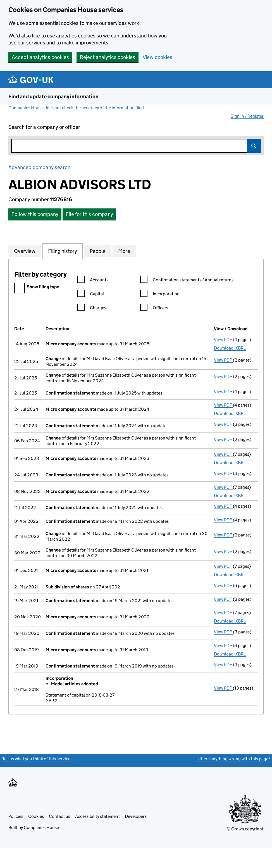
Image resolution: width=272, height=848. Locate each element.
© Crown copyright (245, 829)
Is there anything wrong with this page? (232, 758)
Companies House (41, 827)
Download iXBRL (230, 348)
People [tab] (98, 251)
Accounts (92, 280)
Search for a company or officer (44, 127)
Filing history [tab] (62, 251)
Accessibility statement (97, 816)
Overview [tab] (24, 251)
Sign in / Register (247, 116)
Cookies (36, 816)
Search (254, 146)
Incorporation (160, 294)
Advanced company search (39, 167)
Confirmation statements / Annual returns (186, 280)
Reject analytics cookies (107, 57)
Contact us (59, 816)
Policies (15, 816)
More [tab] (124, 251)
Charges (91, 308)
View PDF (223, 339)
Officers (154, 308)
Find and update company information (53, 96)
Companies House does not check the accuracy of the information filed (76, 107)
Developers (136, 816)
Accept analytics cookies (40, 57)
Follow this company (34, 214)
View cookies (157, 57)
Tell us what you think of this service (36, 758)
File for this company (89, 214)
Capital (90, 294)
